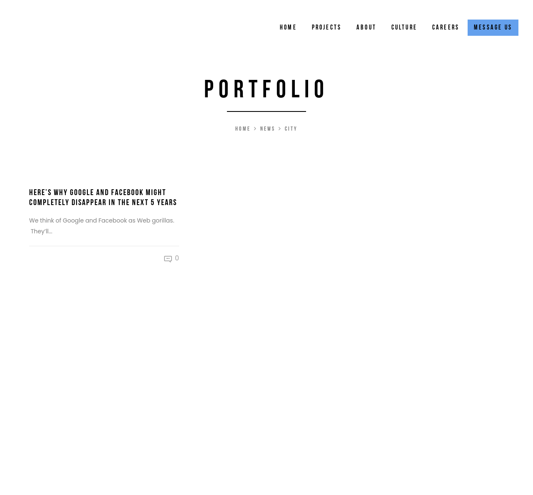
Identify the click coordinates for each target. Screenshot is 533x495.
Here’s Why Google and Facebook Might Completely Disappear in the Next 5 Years (103, 198)
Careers (445, 28)
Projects (327, 28)
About (366, 28)
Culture (404, 28)
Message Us (493, 28)
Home (288, 28)
